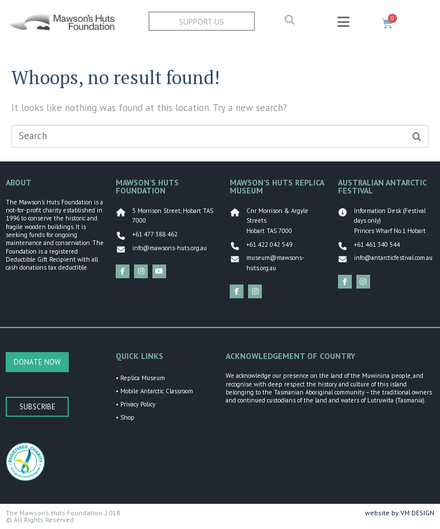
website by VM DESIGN (399, 512)
